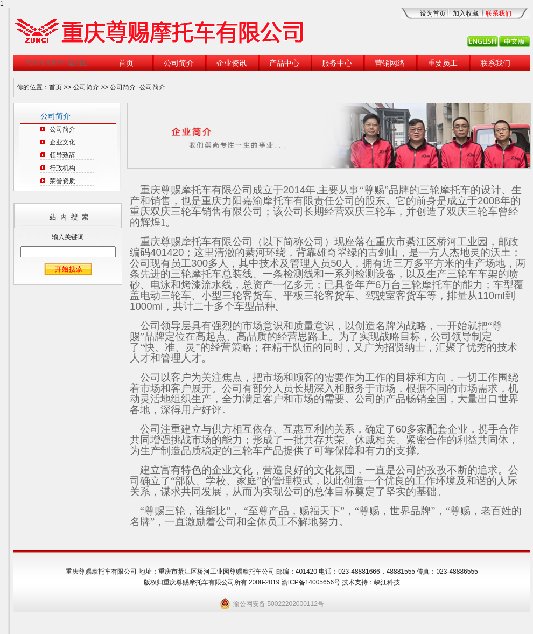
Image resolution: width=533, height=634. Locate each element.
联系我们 (498, 13)
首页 (55, 87)
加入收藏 (466, 13)
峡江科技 (387, 582)
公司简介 (86, 87)
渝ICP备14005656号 (312, 582)
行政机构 (62, 168)
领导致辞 (62, 155)
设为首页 (433, 13)
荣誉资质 (62, 181)
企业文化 (62, 142)
